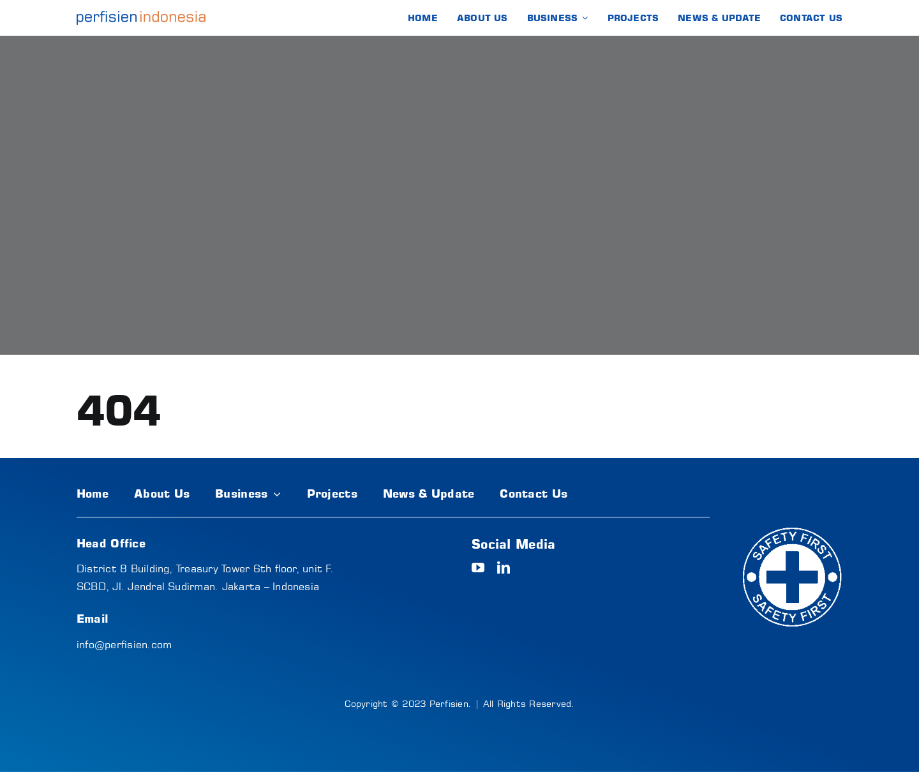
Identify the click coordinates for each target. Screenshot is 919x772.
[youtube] (478, 567)
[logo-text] (141, 16)
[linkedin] (503, 567)
